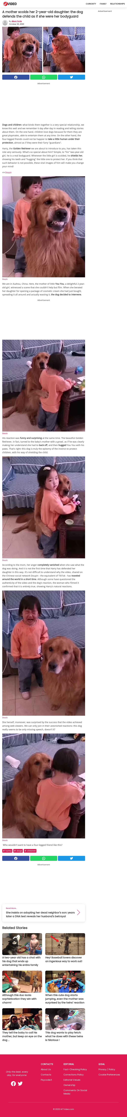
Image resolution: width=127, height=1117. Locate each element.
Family (103, 3)
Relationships (117, 3)
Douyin (8, 172)
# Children (30, 850)
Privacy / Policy (106, 1069)
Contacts (46, 1074)
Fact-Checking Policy (75, 1069)
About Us (46, 1069)
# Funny (7, 850)
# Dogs (18, 850)
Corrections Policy (74, 1074)
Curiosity (91, 3)
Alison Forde (17, 21)
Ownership (69, 1085)
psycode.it (46, 1079)
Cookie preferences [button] (109, 1074)
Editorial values (72, 1079)
